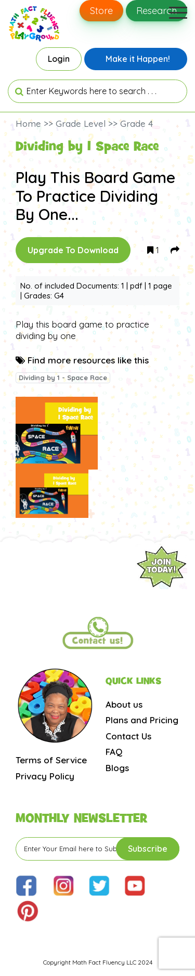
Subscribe (147, 848)
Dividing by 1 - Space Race (63, 377)
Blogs (117, 767)
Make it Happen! (138, 59)
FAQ (114, 751)
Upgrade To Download (73, 250)
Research (156, 11)
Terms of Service (51, 759)
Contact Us (128, 736)
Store (101, 11)
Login (59, 59)
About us (124, 704)
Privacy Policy (45, 776)
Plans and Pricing (142, 719)
